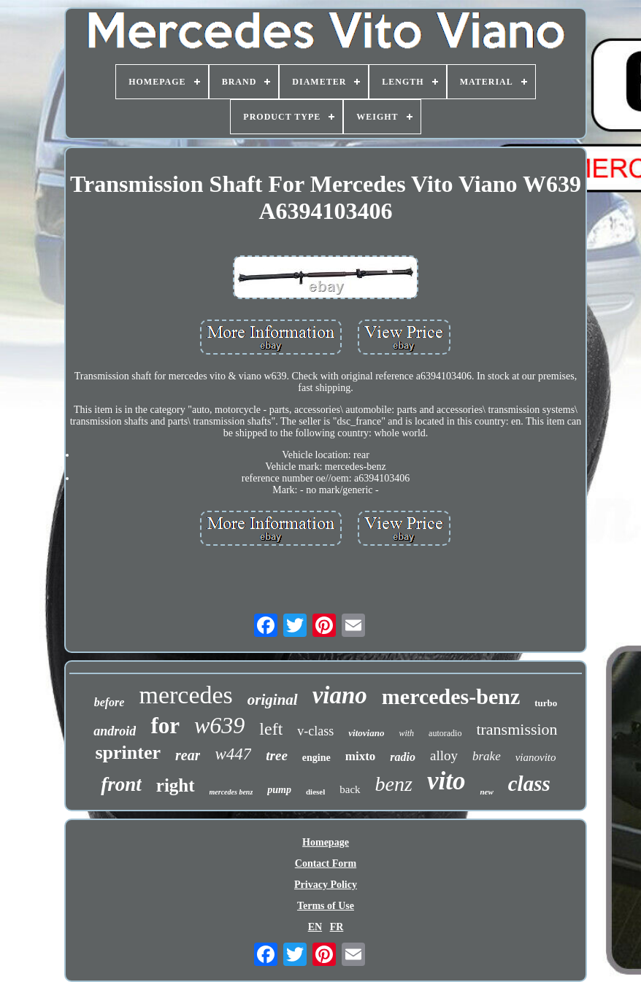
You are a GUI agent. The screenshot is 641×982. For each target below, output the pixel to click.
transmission (516, 729)
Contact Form (325, 863)
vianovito (535, 757)
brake (486, 756)
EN (315, 926)
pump (279, 789)
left (271, 728)
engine (316, 757)
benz (393, 784)
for (165, 725)
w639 (219, 725)
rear (187, 755)
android (114, 731)
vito (446, 781)
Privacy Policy (325, 884)
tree (277, 755)
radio (402, 757)
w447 (233, 754)
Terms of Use (325, 905)
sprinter (128, 752)
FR (337, 926)
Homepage (325, 842)
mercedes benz (231, 792)
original (272, 699)
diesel (315, 791)
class (529, 783)
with (406, 733)
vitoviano (366, 732)
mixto (360, 756)
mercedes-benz (451, 696)
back (349, 789)
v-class (315, 731)
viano (339, 695)
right (175, 785)
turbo (545, 702)
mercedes (185, 694)
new (486, 791)
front (121, 784)
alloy (444, 755)
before (109, 702)
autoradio (445, 733)
